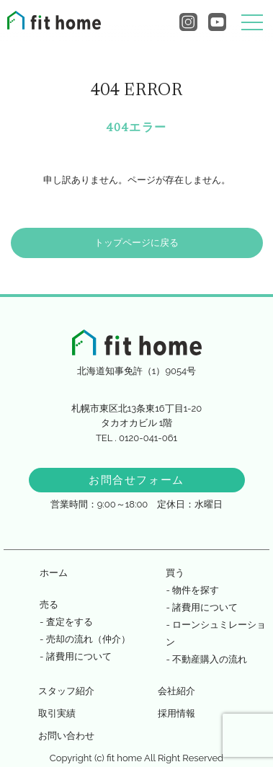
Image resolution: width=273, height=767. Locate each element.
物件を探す (195, 590)
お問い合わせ (66, 735)
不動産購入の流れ (209, 659)
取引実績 (57, 713)
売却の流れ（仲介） (88, 639)
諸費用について (79, 656)
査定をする (69, 621)
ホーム (54, 572)
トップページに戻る (136, 242)
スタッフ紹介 (66, 691)
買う (175, 572)
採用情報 (176, 713)
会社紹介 (176, 691)
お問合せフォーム (136, 480)
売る (49, 604)
